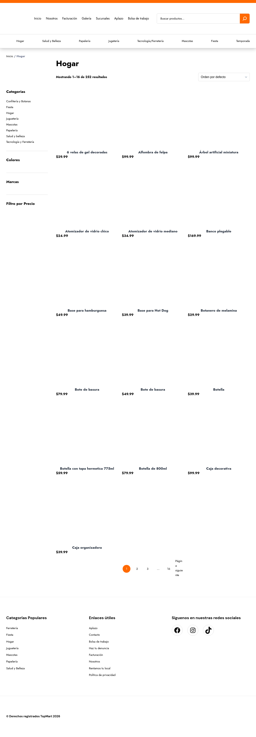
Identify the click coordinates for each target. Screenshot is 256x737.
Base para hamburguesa (87, 310)
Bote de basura (87, 389)
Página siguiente (179, 568)
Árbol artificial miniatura (218, 152)
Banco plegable (218, 231)
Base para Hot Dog (152, 310)
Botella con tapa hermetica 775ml (87, 468)
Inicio (9, 56)
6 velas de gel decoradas (87, 152)
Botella (218, 389)
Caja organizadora (87, 547)
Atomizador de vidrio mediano (152, 231)
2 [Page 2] (137, 569)
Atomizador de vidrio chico (87, 231)
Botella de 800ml (153, 468)
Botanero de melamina (219, 310)
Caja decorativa (218, 468)
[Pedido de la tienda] (224, 77)
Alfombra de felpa (152, 152)
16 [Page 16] (168, 569)
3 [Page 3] (147, 569)
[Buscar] (245, 18)
